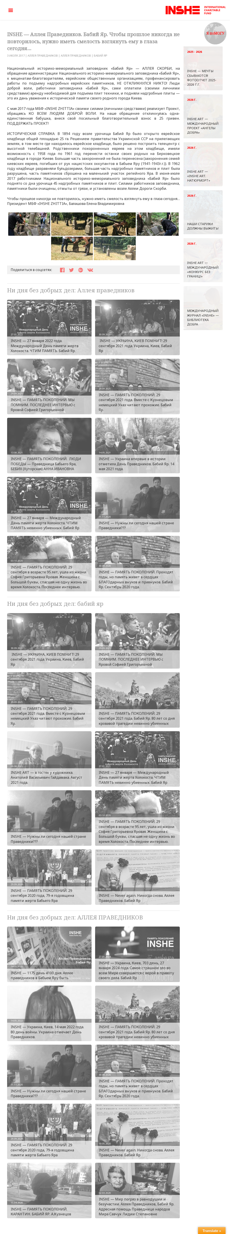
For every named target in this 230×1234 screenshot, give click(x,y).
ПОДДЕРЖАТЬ (20, 123)
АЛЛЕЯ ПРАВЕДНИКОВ (43, 55)
